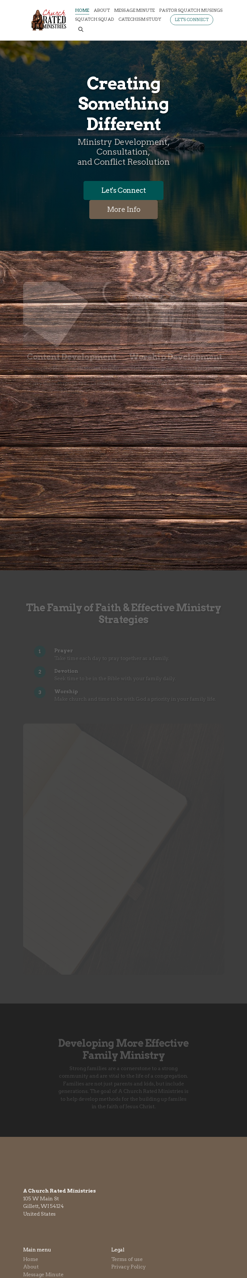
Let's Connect (123, 190)
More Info (123, 209)
